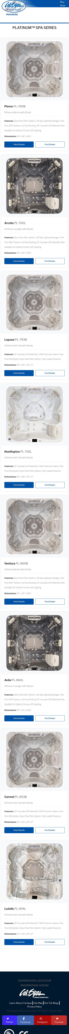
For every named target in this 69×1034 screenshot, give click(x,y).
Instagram (42, 1020)
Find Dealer (50, 144)
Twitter (9, 1020)
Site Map (38, 1003)
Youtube (58, 1020)
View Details (19, 144)
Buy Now (62, 3)
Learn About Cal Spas (20, 1003)
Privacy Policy (34, 1006)
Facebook (25, 1020)
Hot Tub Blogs (51, 1003)
